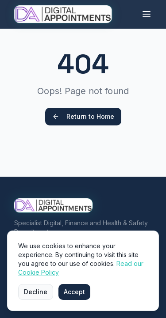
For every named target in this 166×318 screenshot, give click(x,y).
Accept (74, 291)
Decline (35, 291)
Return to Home (83, 116)
